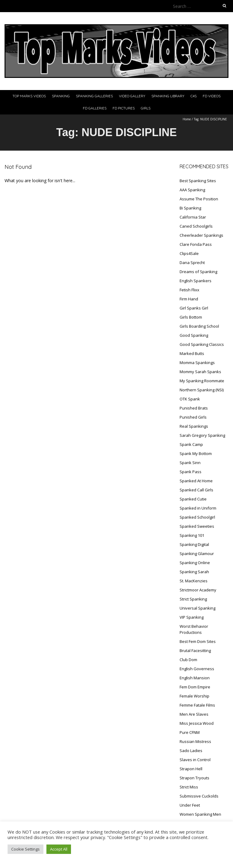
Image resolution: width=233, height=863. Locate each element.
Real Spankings (194, 426)
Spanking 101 (192, 535)
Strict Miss (189, 787)
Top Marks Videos (29, 96)
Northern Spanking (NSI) (202, 390)
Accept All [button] (58, 849)
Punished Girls (193, 417)
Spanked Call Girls (196, 490)
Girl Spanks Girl (194, 308)
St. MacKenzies (194, 581)
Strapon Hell (191, 768)
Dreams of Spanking (198, 271)
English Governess (197, 668)
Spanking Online (195, 562)
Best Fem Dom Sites (198, 641)
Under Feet (190, 805)
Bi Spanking (190, 208)
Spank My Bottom (196, 453)
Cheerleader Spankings (201, 235)
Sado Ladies (191, 750)
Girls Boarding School (199, 326)
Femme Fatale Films (197, 705)
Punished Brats (194, 408)
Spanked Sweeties (197, 526)
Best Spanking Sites (198, 180)
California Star (193, 217)
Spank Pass (190, 471)
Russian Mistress (195, 741)
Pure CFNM (190, 732)
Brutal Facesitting (195, 650)
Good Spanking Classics (202, 344)
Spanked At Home (196, 480)
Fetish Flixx (189, 290)
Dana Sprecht (192, 262)
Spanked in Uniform (198, 508)
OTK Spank (190, 399)
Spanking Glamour (197, 553)
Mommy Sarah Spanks (200, 371)
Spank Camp (191, 444)
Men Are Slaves (194, 714)
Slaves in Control (195, 759)
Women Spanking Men (200, 814)
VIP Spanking (192, 617)
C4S (194, 96)
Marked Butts (192, 353)
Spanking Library (167, 96)
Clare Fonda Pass (196, 244)
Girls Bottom (191, 317)
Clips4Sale (189, 253)
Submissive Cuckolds (199, 796)
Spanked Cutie (193, 499)
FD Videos (212, 96)
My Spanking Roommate (202, 380)
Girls (145, 108)
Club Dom (188, 659)
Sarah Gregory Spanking (202, 435)
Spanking (61, 96)
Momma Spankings (197, 362)
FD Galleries (94, 108)
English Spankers (195, 280)
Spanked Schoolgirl (197, 517)
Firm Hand (189, 299)
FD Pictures (124, 108)
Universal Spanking (197, 608)
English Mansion (195, 678)
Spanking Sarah (194, 571)
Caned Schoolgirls (196, 226)
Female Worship (194, 696)
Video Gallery (132, 96)
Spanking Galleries (94, 96)
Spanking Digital (194, 544)
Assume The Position (199, 199)
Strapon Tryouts (194, 778)
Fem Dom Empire (195, 687)
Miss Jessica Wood (197, 723)
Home (187, 119)
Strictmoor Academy (198, 590)
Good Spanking (194, 335)
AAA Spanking (192, 189)
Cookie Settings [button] (25, 849)
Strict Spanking (193, 599)
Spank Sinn (190, 462)
